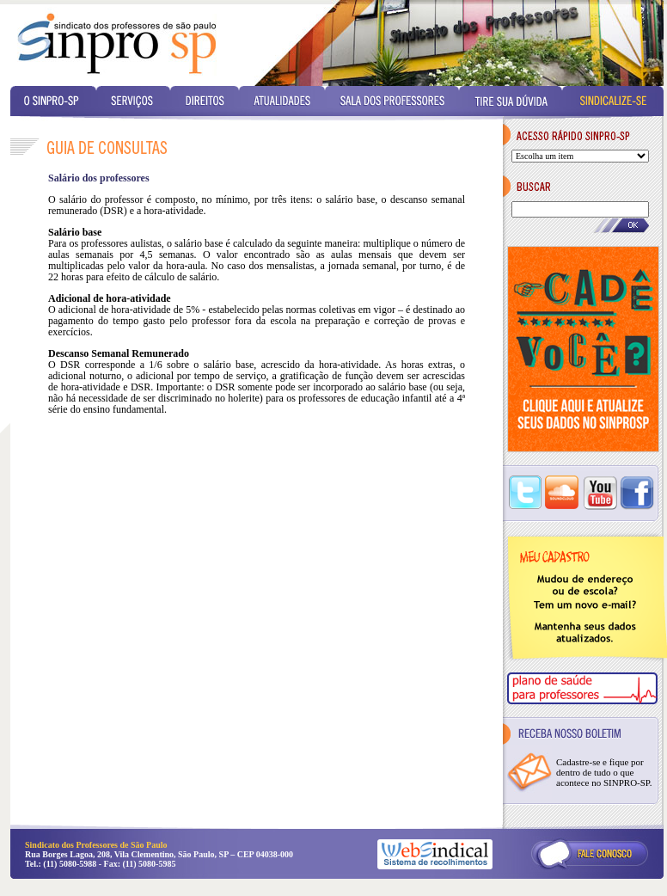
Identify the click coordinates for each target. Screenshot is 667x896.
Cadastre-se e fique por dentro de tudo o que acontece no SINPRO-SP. (604, 772)
